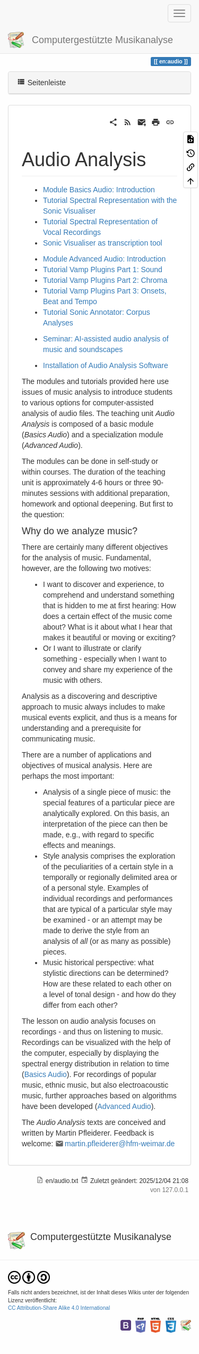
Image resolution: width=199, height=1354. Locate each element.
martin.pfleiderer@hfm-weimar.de (120, 1143)
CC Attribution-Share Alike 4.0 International (59, 1308)
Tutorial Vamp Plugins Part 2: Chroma (105, 280)
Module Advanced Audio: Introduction (104, 259)
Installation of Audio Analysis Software (105, 365)
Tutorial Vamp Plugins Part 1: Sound (102, 269)
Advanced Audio (124, 1106)
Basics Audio (45, 1074)
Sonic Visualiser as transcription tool (102, 243)
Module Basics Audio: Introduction (99, 189)
